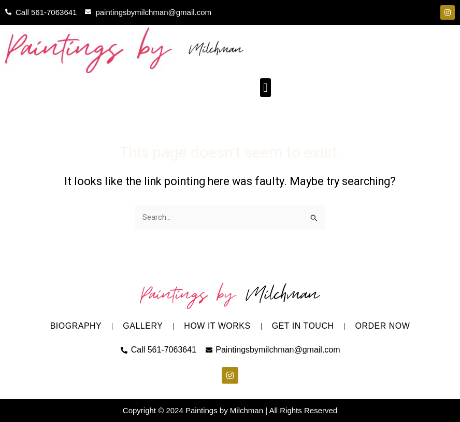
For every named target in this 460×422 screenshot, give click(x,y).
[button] (265, 87)
